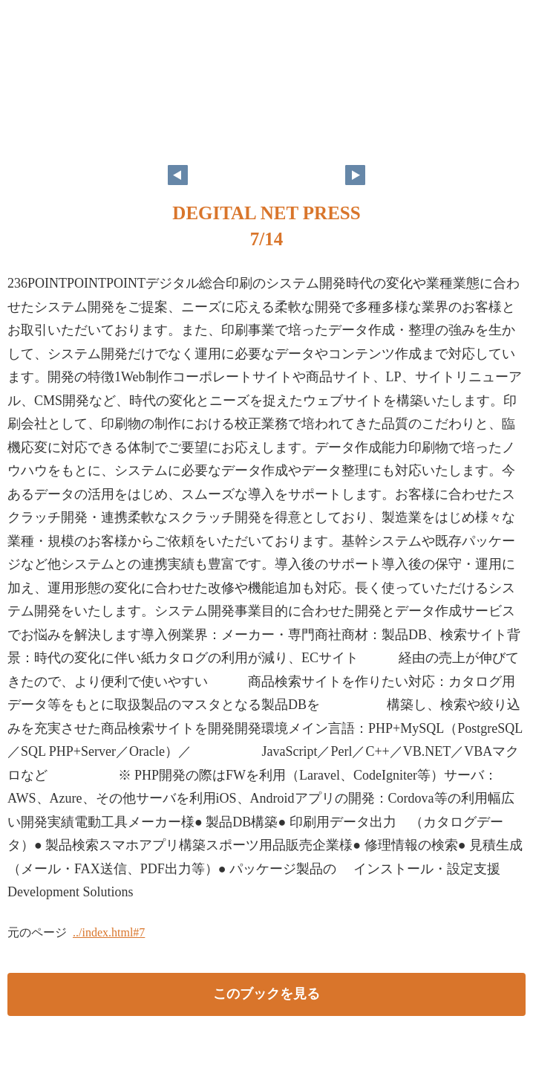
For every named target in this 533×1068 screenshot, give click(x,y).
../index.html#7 (109, 932)
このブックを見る (266, 993)
